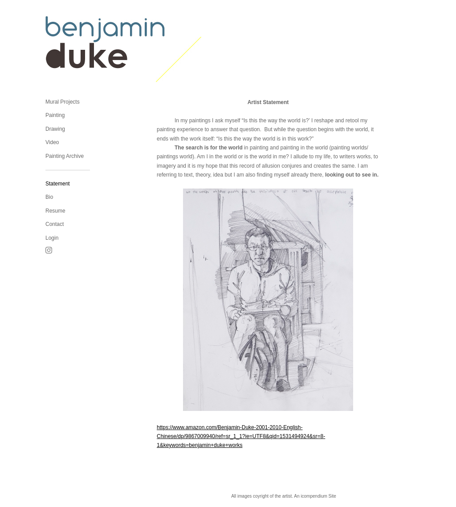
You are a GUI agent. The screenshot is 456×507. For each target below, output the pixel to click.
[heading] (67, 49)
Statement (57, 184)
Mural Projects (62, 102)
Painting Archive (64, 156)
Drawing (55, 129)
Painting (55, 115)
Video (52, 142)
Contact (54, 224)
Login (51, 238)
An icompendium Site (315, 496)
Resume (55, 211)
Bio (49, 197)
